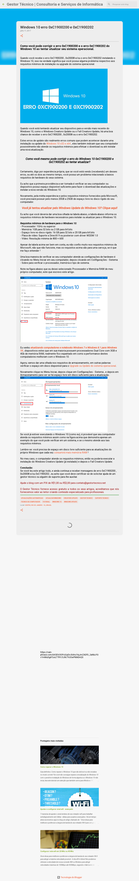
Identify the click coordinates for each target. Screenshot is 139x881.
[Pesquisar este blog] (124, 4)
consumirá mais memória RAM (70, 452)
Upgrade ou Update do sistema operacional (93, 365)
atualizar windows (53, 498)
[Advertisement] (69, 562)
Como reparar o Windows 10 (51, 767)
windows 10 (57, 502)
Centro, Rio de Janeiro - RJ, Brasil (38, 505)
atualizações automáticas (32, 498)
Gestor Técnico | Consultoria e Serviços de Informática (55, 4)
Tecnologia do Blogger (69, 877)
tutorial (46, 502)
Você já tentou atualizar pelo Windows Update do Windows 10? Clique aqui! (69, 208)
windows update (70, 502)
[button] (21, 36)
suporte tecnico (101, 498)
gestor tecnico (86, 498)
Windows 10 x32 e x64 (58, 143)
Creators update (70, 498)
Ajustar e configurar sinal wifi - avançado (56, 809)
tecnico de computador (30, 502)
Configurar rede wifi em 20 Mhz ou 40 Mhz (57, 851)
